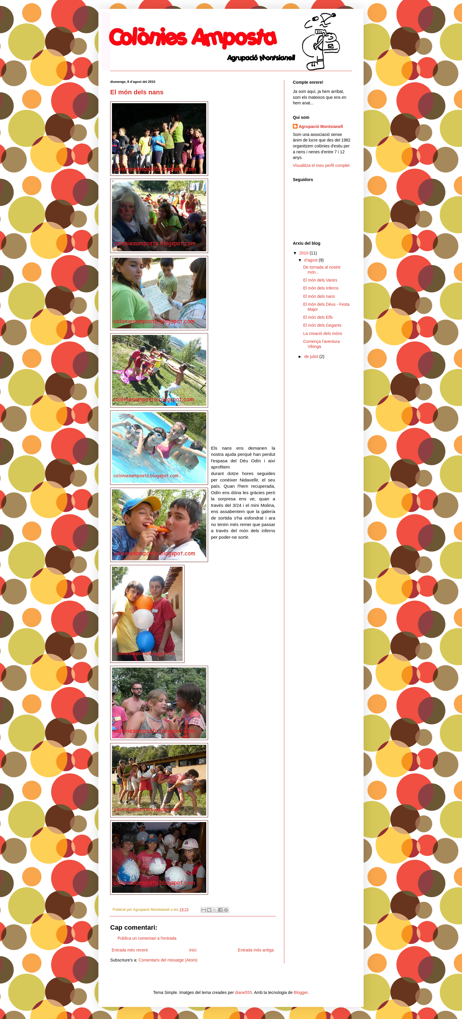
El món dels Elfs (318, 317)
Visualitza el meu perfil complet (321, 165)
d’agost (311, 260)
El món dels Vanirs (320, 280)
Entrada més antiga (256, 950)
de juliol (311, 356)
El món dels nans (137, 92)
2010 (304, 253)
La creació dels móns (322, 333)
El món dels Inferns (321, 288)
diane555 (243, 992)
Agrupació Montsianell (321, 126)
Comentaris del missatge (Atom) (167, 960)
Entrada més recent (130, 950)
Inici (193, 950)
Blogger (301, 992)
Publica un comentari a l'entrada (147, 938)
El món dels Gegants (322, 325)
